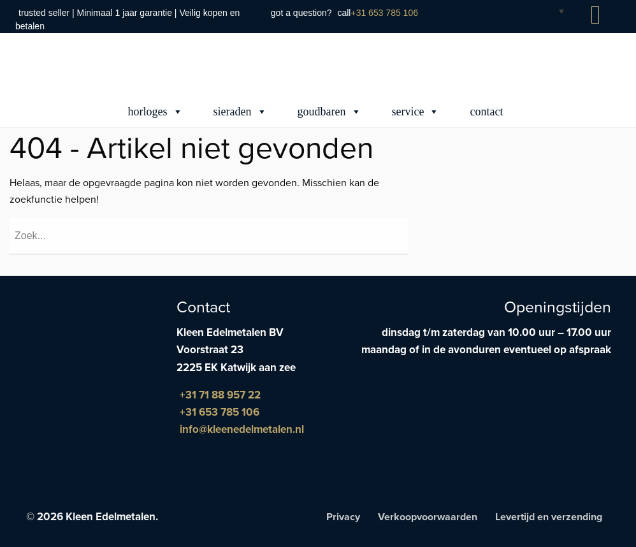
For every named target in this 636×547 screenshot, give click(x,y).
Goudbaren (329, 111)
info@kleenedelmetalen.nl (242, 429)
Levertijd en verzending (548, 517)
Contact (486, 111)
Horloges (155, 111)
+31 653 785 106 (384, 13)
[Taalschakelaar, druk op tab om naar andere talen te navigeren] (551, 10)
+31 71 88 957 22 (220, 395)
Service (416, 111)
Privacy (343, 517)
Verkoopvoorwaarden (427, 517)
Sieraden (240, 111)
